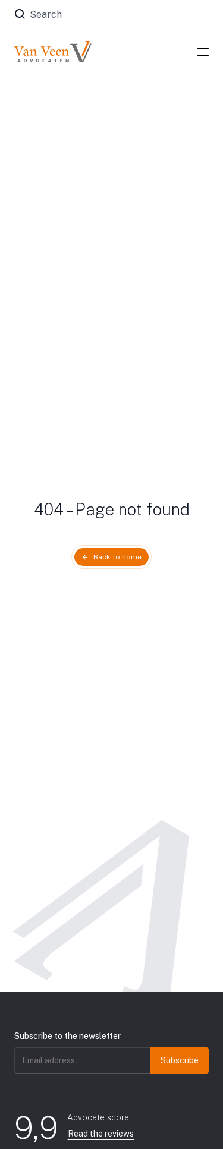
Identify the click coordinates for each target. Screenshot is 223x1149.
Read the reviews (101, 1133)
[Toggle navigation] (203, 52)
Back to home (117, 557)
